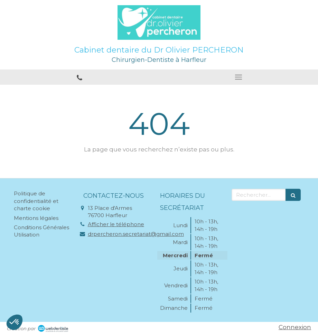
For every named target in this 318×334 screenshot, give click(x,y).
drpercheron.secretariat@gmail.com (136, 234)
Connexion (295, 327)
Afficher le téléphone (116, 224)
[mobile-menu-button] (238, 77)
